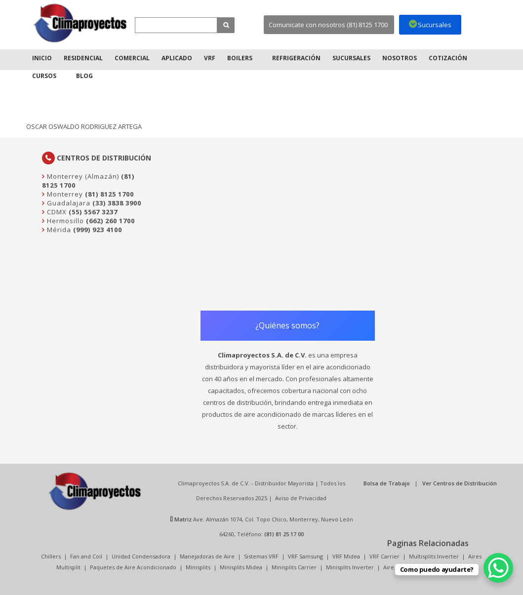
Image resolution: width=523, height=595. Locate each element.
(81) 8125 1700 (109, 194)
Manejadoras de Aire (207, 556)
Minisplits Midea (241, 567)
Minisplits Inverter (350, 567)
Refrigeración (296, 58)
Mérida (58, 229)
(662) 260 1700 (110, 220)
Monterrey (64, 194)
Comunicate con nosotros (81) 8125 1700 (328, 24)
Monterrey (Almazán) (82, 176)
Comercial (132, 58)
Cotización (448, 58)
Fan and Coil (86, 556)
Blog (84, 76)
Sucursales (351, 58)
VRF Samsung (305, 556)
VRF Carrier (384, 556)
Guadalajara (67, 202)
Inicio (42, 58)
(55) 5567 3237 (93, 211)
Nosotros (399, 58)
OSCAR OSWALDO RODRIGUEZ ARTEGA (84, 126)
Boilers (239, 58)
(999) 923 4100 (97, 229)
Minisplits (198, 567)
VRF (209, 58)
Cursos (44, 76)
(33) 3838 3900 (116, 202)
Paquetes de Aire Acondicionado (133, 567)
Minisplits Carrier (294, 567)
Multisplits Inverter (434, 556)
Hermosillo (64, 220)
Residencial (83, 58)
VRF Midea (346, 556)
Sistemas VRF (261, 556)
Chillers (51, 556)
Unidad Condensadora (141, 556)
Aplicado (176, 58)
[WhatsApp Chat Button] (498, 568)
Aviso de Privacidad (300, 498)
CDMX (56, 211)
